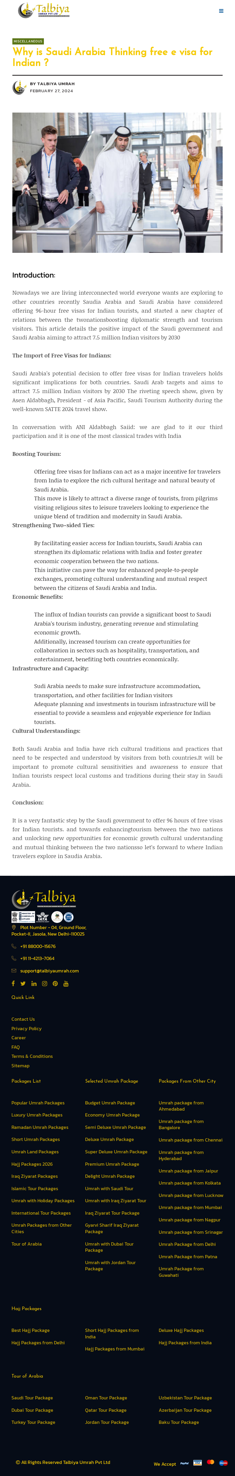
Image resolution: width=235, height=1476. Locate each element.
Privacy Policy (26, 1028)
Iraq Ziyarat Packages (34, 1176)
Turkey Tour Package (33, 1422)
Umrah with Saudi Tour (109, 1188)
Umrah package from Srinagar (191, 1232)
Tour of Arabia (26, 1243)
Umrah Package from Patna (188, 1256)
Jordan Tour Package (107, 1422)
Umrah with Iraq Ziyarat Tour (115, 1200)
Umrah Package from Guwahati (181, 1272)
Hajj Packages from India (185, 1342)
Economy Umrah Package (112, 1114)
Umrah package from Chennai (191, 1139)
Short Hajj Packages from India (112, 1333)
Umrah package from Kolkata (190, 1182)
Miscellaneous (28, 41)
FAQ (15, 1046)
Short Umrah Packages (35, 1139)
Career (18, 1037)
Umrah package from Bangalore (181, 1124)
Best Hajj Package (30, 1330)
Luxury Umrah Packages (36, 1114)
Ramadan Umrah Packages (39, 1127)
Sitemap (20, 1065)
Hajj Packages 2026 (32, 1163)
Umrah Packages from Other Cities (41, 1228)
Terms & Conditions (32, 1056)
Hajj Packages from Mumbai (115, 1348)
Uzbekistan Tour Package (185, 1397)
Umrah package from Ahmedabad (181, 1106)
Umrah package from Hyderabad (181, 1155)
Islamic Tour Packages (34, 1188)
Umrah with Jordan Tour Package (110, 1265)
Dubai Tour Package (32, 1410)
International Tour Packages (41, 1212)
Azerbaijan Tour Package (185, 1410)
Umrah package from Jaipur (188, 1170)
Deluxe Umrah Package (109, 1139)
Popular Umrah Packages (37, 1102)
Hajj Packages (26, 1309)
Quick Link (22, 997)
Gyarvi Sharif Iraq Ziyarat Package (112, 1228)
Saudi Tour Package (32, 1397)
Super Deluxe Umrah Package (116, 1151)
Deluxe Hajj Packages (181, 1330)
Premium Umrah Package (112, 1163)
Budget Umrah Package (110, 1102)
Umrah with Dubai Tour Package (109, 1247)
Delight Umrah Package (110, 1176)
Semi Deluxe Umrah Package (115, 1127)
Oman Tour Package (106, 1397)
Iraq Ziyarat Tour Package (112, 1212)
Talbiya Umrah (56, 83)
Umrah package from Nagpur (190, 1219)
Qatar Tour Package (106, 1410)
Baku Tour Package (179, 1422)
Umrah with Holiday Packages (43, 1200)
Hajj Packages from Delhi (38, 1342)
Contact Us (23, 1019)
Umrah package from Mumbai (190, 1207)
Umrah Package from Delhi (187, 1244)
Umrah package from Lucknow (191, 1195)
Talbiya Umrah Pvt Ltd (86, 1462)
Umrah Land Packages (35, 1151)
